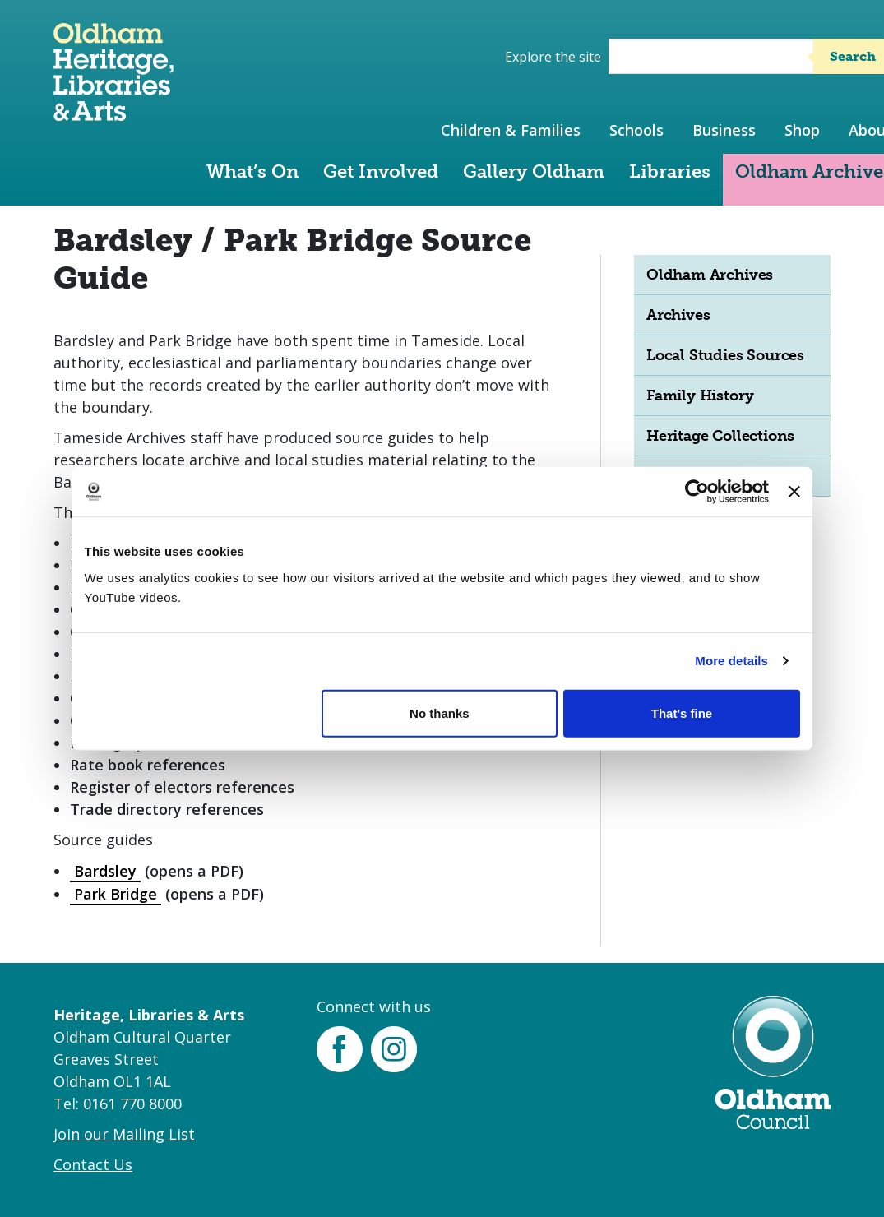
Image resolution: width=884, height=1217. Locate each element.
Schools (636, 130)
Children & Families (511, 130)
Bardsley (105, 871)
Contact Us (92, 1164)
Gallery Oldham (533, 171)
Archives (678, 315)
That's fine (681, 713)
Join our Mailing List (124, 1134)
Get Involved (380, 171)
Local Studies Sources (725, 355)
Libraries (669, 171)
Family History (699, 395)
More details (731, 661)
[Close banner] (794, 491)
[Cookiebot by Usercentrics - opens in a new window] (697, 491)
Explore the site (553, 57)
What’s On (252, 171)
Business (724, 130)
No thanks (440, 713)
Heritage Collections (720, 436)
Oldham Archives (709, 275)
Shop (802, 130)
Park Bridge (115, 894)
